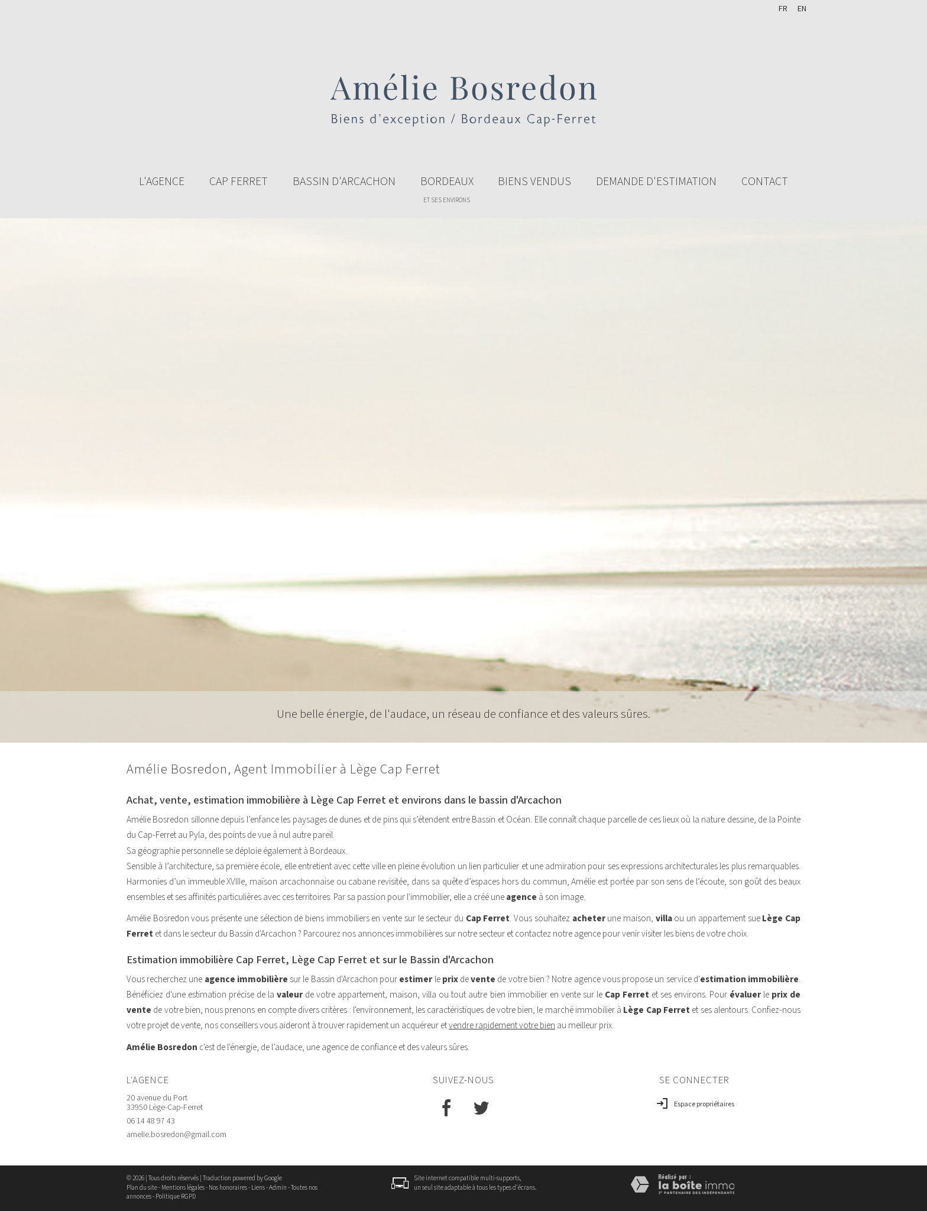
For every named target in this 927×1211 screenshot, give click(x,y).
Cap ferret (238, 181)
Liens (258, 1188)
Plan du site (142, 1188)
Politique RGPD (175, 1197)
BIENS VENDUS (534, 181)
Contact (764, 181)
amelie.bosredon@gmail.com (176, 1134)
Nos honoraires (228, 1188)
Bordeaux (447, 189)
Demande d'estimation (656, 181)
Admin (278, 1188)
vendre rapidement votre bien (502, 1025)
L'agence (161, 181)
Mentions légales (183, 1188)
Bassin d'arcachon (344, 181)
